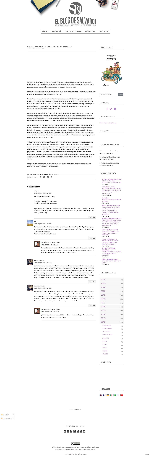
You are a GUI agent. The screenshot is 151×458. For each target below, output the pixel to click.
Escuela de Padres (108, 187)
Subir (147, 454)
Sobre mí (56, 31)
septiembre (107, 335)
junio (104, 344)
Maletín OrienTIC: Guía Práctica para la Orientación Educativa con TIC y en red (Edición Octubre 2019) (111, 222)
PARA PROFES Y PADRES (110, 230)
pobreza (55, 174)
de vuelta (105, 198)
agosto (105, 338)
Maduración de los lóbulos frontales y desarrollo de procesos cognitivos (110, 242)
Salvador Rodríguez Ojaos (50, 242)
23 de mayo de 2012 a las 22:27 (43, 262)
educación (47, 174)
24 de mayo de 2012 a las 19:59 (50, 312)
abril (104, 351)
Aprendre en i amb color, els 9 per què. (111, 262)
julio (104, 341)
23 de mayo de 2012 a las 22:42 (43, 288)
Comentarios (6, 418)
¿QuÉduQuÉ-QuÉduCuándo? (111, 218)
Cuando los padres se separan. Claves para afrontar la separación (111, 253)
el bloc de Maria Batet (110, 259)
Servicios (90, 31)
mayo (104, 347)
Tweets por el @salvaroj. (108, 123)
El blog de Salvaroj (58, 447)
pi (35, 221)
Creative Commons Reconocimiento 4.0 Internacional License (75, 449)
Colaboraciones (73, 31)
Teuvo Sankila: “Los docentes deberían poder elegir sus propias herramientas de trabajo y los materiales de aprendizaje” (111, 210)
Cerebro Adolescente (109, 239)
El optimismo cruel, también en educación (111, 200)
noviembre (107, 328)
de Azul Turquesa (80, 454)
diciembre (106, 325)
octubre (106, 332)
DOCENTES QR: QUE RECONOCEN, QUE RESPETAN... (112, 182)
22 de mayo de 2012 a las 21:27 (43, 193)
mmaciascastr (39, 260)
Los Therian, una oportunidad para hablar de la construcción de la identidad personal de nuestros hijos (111, 191)
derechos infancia (36, 174)
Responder (92, 217)
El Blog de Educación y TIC (111, 205)
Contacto (104, 31)
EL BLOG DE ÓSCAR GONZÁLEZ (108, 249)
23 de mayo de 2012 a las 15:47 (43, 223)
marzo (105, 354)
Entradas (5, 415)
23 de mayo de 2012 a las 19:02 (50, 245)
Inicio (45, 31)
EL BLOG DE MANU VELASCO (111, 179)
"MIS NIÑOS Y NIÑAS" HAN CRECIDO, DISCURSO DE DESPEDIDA (110, 233)
